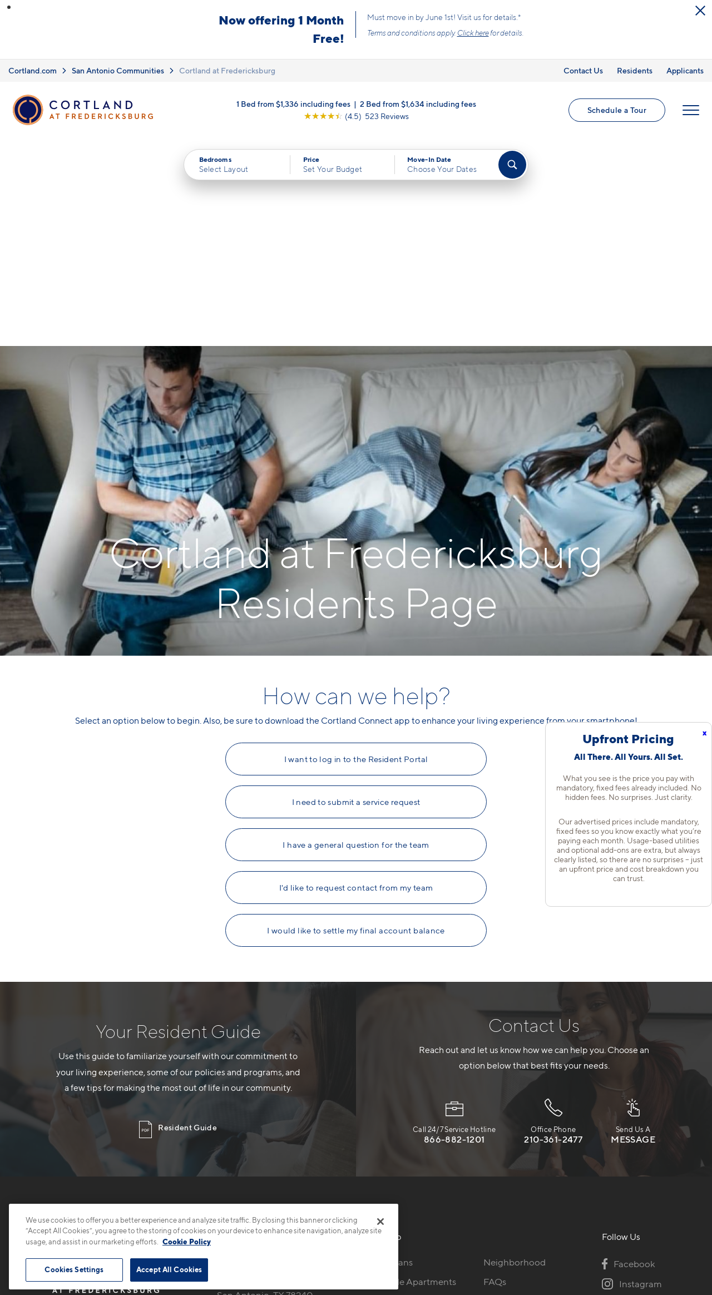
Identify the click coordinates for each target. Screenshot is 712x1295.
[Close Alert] (700, 10)
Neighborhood (514, 1054)
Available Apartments (411, 1073)
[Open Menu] (691, 110)
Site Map (405, 1255)
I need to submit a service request (356, 594)
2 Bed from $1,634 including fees (418, 103)
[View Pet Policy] (311, 1115)
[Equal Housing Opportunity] (223, 1115)
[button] (9, 7)
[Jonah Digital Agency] (636, 1249)
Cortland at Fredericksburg (227, 70)
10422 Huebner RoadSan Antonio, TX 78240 (265, 1081)
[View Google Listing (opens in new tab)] (356, 116)
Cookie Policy (186, 1241)
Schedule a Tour (616, 110)
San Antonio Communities (118, 70)
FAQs (494, 1073)
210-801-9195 (246, 1054)
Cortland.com (32, 70)
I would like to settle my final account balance (356, 723)
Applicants (685, 70)
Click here (473, 32)
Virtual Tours (392, 1093)
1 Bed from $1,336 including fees (293, 103)
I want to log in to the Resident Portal (356, 551)
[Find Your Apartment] (512, 165)
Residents (634, 70)
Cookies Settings (73, 1269)
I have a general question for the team (356, 637)
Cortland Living (398, 1151)
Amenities (387, 1132)
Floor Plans (389, 1054)
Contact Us (583, 70)
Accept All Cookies (169, 1269)
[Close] (380, 1221)
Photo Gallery (395, 1112)
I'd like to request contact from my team (356, 680)
